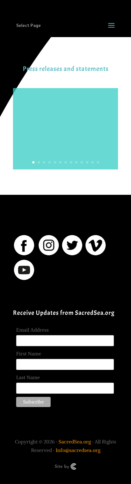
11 (87, 162)
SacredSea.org (75, 441)
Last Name (28, 377)
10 (82, 162)
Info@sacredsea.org (78, 450)
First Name (28, 353)
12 (92, 162)
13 (98, 162)
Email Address (32, 330)
